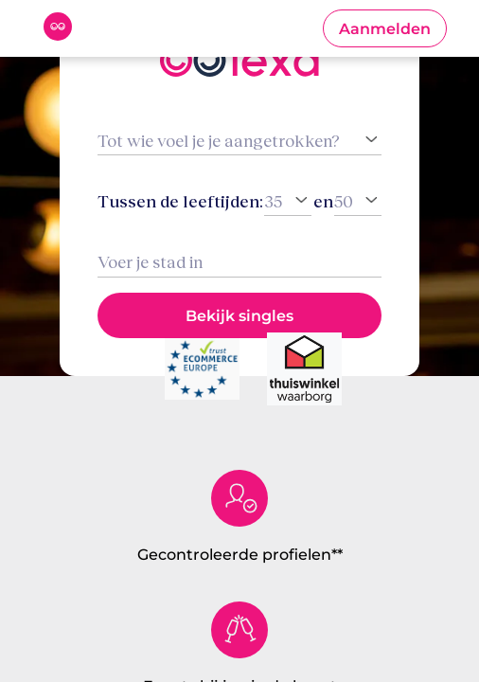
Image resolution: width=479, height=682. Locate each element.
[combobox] (239, 262)
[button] (385, 28)
